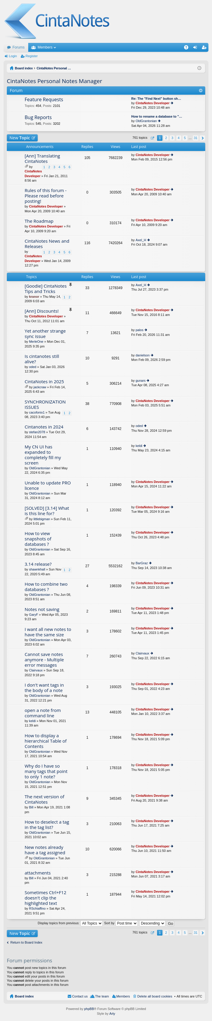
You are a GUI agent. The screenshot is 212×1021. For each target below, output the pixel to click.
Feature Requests (44, 100)
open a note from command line (43, 712)
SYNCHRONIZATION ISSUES (45, 404)
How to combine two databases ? (46, 586)
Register (32, 56)
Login (13, 56)
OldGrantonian (146, 121)
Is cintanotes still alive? (42, 358)
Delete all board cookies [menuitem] (154, 996)
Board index (24, 996)
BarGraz (142, 563)
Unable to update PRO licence (48, 485)
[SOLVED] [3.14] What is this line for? (47, 510)
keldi (139, 446)
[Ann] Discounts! (41, 311)
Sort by (121, 923)
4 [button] (178, 138)
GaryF (33, 614)
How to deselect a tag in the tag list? (47, 824)
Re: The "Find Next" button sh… (156, 98)
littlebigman (42, 519)
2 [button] (166, 138)
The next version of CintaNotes (44, 799)
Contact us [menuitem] (80, 996)
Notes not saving (42, 609)
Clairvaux (36, 670)
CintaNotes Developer (153, 103)
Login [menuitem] (196, 48)
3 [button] (172, 138)
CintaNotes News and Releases (47, 243)
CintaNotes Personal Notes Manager (54, 81)
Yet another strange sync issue (45, 333)
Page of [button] (152, 138)
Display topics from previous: (70, 923)
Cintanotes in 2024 (44, 427)
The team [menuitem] (102, 996)
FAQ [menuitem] (188, 48)
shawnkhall (37, 569)
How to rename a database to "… (156, 116)
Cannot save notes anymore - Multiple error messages (44, 659)
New (20, 138)
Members (45, 47)
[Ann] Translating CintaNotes (42, 158)
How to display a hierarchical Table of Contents (46, 741)
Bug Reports (38, 118)
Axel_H (141, 240)
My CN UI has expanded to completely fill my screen (43, 455)
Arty (112, 1013)
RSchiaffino (37, 908)
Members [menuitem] (123, 996)
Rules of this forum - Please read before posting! (46, 196)
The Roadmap (39, 221)
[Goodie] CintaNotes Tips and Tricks (46, 288)
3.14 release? (38, 564)
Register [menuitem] (205, 48)
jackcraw (40, 387)
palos (139, 330)
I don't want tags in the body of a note (44, 687)
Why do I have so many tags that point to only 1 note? (46, 771)
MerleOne (36, 341)
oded (32, 367)
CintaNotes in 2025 (44, 381)
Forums (18, 47)
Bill (31, 807)
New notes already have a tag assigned (45, 849)
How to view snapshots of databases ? (38, 539)
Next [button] (202, 138)
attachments (38, 873)
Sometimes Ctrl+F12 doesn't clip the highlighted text (45, 898)
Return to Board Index (26, 942)
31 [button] (195, 138)
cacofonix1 (37, 412)
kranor (34, 296)
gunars (141, 380)
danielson (143, 355)
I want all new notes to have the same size (48, 631)
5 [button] (185, 138)
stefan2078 (37, 432)
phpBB (89, 1009)
